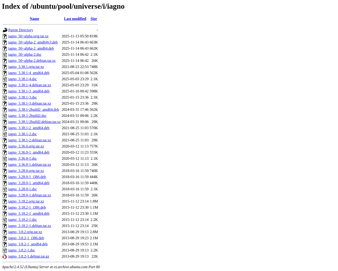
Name (34, 19)
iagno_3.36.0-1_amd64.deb (29, 152)
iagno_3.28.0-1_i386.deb (27, 177)
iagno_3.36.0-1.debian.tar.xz (29, 165)
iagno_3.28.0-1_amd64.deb (29, 183)
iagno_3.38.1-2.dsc (22, 134)
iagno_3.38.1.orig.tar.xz (26, 67)
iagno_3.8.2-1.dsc (21, 250)
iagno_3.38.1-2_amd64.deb (29, 128)
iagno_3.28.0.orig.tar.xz (26, 171)
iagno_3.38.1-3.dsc (22, 97)
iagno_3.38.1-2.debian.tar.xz (29, 140)
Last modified (75, 19)
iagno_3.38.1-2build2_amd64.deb (33, 110)
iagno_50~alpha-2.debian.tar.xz (32, 61)
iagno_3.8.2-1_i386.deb (26, 238)
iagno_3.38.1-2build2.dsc (27, 116)
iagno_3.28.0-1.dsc (22, 189)
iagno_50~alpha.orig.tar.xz (28, 36)
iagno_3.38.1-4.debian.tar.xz (29, 85)
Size (94, 19)
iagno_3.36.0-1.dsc (22, 158)
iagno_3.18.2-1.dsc (22, 220)
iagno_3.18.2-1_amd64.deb (29, 213)
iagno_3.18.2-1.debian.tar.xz (29, 226)
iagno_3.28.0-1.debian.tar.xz (29, 195)
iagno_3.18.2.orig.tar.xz (26, 201)
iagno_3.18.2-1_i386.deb (27, 207)
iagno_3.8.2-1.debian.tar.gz (28, 256)
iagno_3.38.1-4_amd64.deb (29, 73)
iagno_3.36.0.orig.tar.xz (26, 146)
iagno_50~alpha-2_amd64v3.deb (33, 42)
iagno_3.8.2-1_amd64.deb (28, 244)
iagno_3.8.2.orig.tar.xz (25, 232)
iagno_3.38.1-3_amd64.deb (29, 91)
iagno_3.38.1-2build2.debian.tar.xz (34, 122)
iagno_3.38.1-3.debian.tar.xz (29, 103)
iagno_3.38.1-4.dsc (22, 79)
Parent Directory (20, 30)
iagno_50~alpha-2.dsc (25, 54)
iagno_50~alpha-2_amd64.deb (31, 48)
